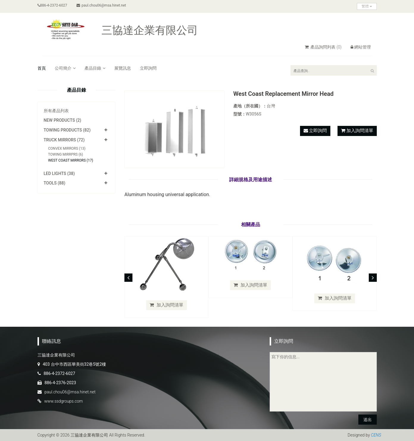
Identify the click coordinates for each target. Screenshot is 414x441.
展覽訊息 (122, 68)
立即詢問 (148, 68)
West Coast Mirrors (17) (70, 160)
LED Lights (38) (59, 173)
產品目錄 (95, 68)
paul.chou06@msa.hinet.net (101, 5)
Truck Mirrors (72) (64, 139)
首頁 (42, 68)
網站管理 (361, 47)
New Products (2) (62, 120)
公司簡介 (65, 68)
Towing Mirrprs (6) (65, 154)
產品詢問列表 (323, 47)
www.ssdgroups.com (63, 401)
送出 (367, 419)
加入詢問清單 (359, 130)
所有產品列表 (56, 110)
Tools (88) (54, 183)
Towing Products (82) (67, 130)
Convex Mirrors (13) (67, 148)
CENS (376, 435)
